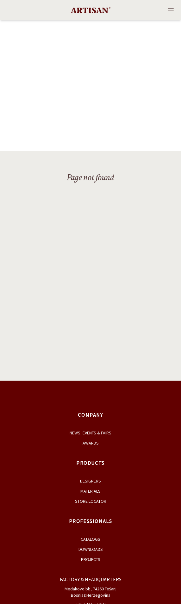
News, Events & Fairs (90, 433)
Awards (91, 443)
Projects (90, 559)
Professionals (90, 521)
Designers (90, 481)
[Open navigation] (171, 10)
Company (90, 415)
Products (90, 463)
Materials (90, 491)
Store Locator (90, 501)
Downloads (90, 549)
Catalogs (90, 539)
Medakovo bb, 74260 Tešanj (91, 589)
